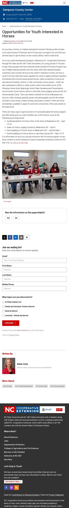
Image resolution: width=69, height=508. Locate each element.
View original (7, 201)
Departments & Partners (14, 445)
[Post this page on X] (4, 237)
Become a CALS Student (14, 452)
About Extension (11, 437)
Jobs (6, 441)
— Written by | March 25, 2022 (17, 41)
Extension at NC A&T (13, 456)
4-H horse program (57, 386)
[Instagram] (11, 487)
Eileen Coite (15, 41)
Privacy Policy (14, 335)
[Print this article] (26, 237)
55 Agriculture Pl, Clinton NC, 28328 (17, 14)
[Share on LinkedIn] (15, 237)
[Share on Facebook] (10, 237)
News (4, 26)
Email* (5, 256)
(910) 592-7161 (10, 19)
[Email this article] (21, 237)
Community (7, 386)
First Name (6, 266)
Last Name (6, 275)
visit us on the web (20, 143)
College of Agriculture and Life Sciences (21, 448)
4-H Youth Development (23, 386)
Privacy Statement (56, 495)
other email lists (22, 330)
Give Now (8, 459)
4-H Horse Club (41, 386)
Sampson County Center (18, 9)
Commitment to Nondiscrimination (25, 495)
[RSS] (16, 487)
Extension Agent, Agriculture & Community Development (34, 367)
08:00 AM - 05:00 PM (33, 19)
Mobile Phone (8, 284)
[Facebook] (6, 487)
